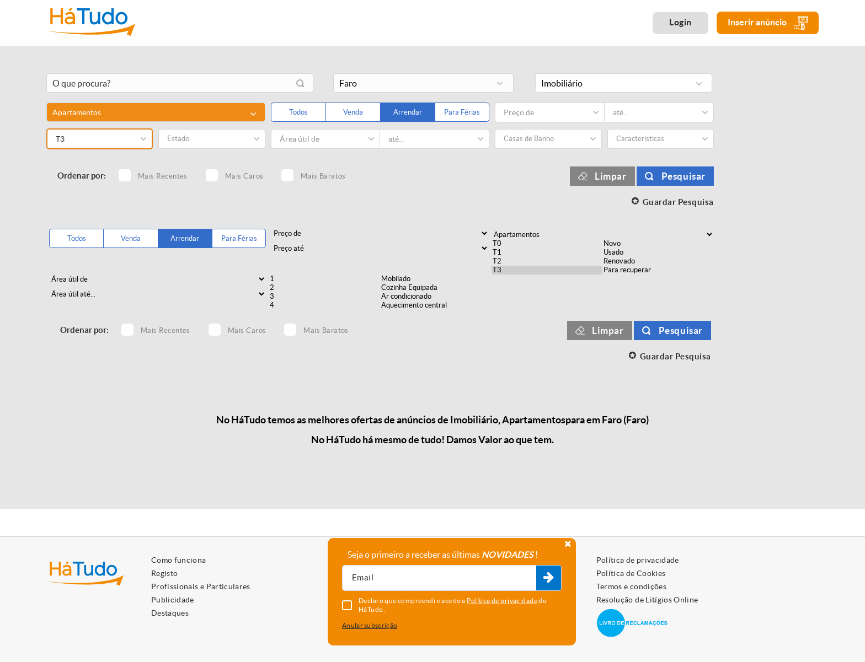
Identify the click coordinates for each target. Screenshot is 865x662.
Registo (164, 573)
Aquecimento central (436, 305)
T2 (547, 261)
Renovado (658, 261)
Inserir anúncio (768, 23)
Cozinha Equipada (436, 287)
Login (680, 22)
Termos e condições (631, 586)
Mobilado (436, 279)
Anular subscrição (369, 625)
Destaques (170, 613)
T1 (547, 252)
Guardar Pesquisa (678, 202)
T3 (547, 270)
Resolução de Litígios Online (647, 599)
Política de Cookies (631, 573)
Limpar (611, 176)
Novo (658, 243)
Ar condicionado (436, 296)
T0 (547, 243)
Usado (658, 252)
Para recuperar (658, 270)
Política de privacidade (637, 560)
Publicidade (172, 599)
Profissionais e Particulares (200, 586)
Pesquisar (683, 176)
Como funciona (178, 560)
